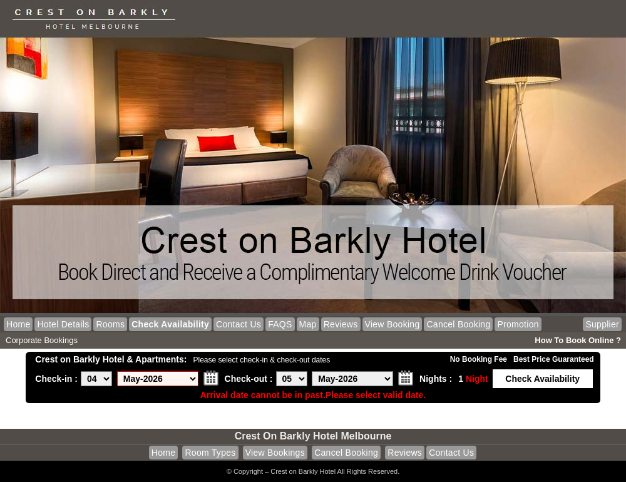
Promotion (517, 324)
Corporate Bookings (42, 340)
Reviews (341, 324)
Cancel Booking (458, 324)
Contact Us (238, 324)
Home (18, 324)
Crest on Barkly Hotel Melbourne (313, 436)
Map (308, 324)
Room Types (210, 453)
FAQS (280, 324)
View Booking (392, 324)
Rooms (110, 324)
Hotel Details (63, 324)
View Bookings (275, 453)
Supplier (602, 324)
